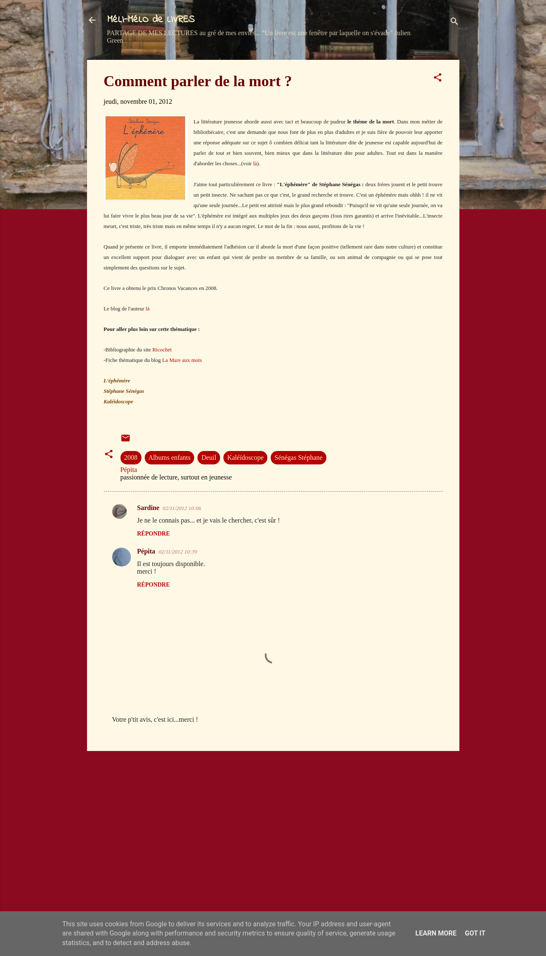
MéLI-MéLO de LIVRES (151, 20)
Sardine (148, 507)
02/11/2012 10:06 (182, 508)
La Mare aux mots (182, 360)
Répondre (153, 534)
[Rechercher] (454, 23)
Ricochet (162, 349)
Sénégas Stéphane (298, 457)
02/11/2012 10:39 (178, 551)
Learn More (435, 933)
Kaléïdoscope (245, 457)
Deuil (208, 457)
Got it (475, 933)
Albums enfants (170, 457)
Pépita (146, 551)
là (255, 163)
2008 (131, 457)
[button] (438, 78)
